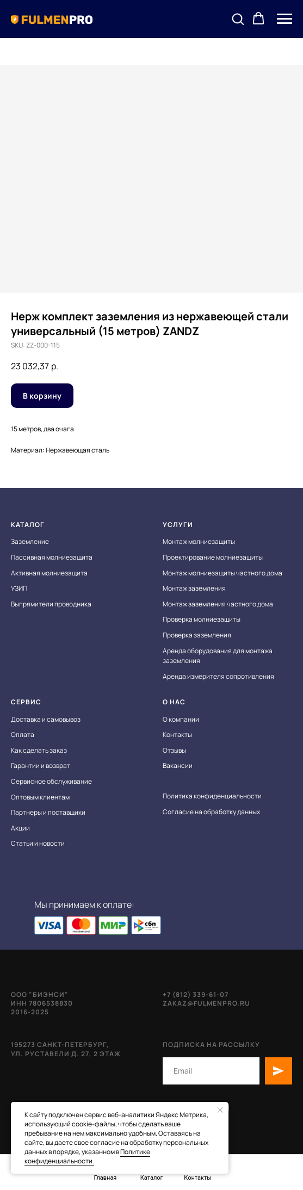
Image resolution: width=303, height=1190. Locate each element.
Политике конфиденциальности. (87, 1156)
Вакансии (178, 765)
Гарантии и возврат (40, 765)
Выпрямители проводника (51, 604)
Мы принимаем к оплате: (84, 904)
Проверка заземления (197, 635)
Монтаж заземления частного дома (218, 604)
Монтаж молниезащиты (199, 541)
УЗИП (19, 588)
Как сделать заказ (39, 750)
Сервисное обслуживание (51, 781)
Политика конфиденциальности (212, 796)
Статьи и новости (38, 843)
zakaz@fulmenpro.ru (206, 1003)
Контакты (177, 734)
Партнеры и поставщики (48, 812)
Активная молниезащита (49, 573)
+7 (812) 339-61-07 (195, 994)
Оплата (22, 734)
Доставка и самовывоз (46, 719)
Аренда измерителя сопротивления (218, 676)
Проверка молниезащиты (201, 619)
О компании (181, 719)
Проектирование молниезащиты (213, 557)
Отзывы (174, 750)
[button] (237, 18)
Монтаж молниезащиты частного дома (222, 573)
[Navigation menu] (284, 19)
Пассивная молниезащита (51, 557)
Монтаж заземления (194, 588)
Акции (20, 828)
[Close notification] (220, 1110)
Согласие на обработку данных (211, 811)
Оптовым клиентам (40, 797)
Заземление (30, 541)
